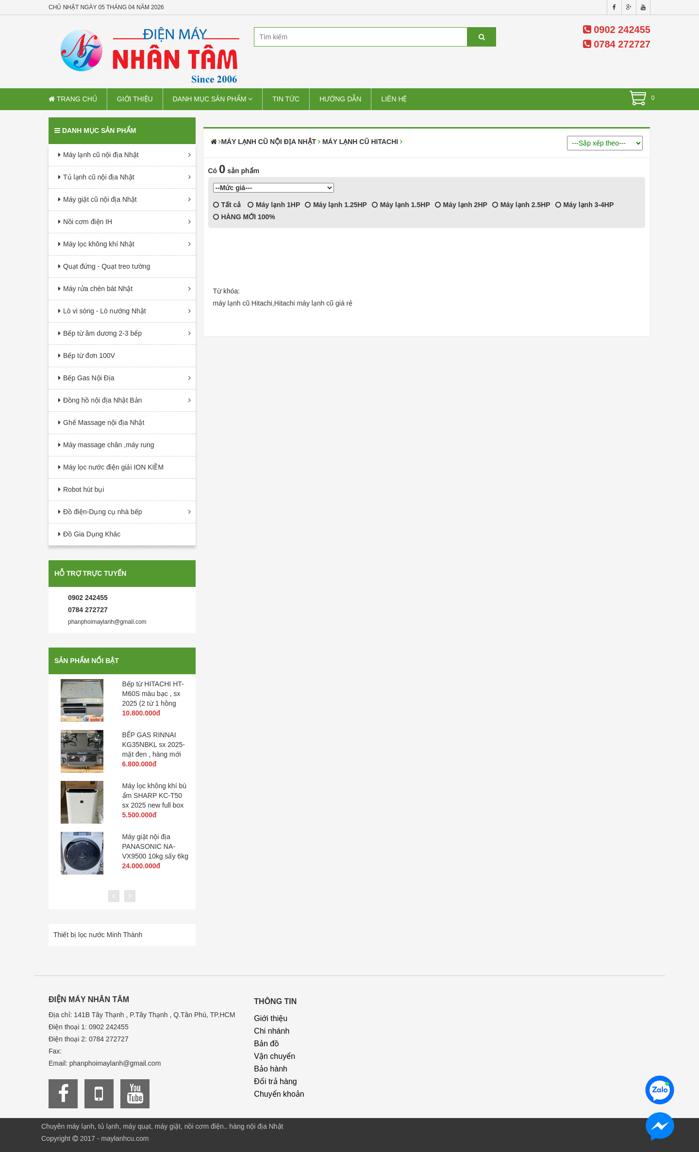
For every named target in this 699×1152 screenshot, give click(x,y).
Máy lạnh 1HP (274, 205)
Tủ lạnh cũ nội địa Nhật (98, 177)
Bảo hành (270, 1069)
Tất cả (227, 205)
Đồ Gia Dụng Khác (91, 534)
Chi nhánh (271, 1031)
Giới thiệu (135, 99)
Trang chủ (73, 99)
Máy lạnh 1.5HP (401, 205)
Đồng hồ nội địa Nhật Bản (102, 400)
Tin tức (286, 99)
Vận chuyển (274, 1056)
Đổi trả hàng (275, 1081)
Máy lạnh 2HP (461, 205)
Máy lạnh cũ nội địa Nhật (101, 155)
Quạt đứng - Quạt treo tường (106, 266)
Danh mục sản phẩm (213, 99)
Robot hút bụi (83, 489)
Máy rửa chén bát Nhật (98, 288)
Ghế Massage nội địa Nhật (103, 422)
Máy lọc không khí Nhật (98, 244)
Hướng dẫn (340, 99)
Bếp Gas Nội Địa (89, 378)
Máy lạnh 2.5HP (521, 205)
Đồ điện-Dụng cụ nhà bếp (102, 512)
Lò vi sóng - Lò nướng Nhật (104, 311)
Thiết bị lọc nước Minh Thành (97, 935)
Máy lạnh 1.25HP (336, 205)
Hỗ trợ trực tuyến (90, 573)
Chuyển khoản (279, 1094)
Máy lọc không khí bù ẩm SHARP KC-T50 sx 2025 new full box (154, 795)
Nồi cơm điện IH (87, 222)
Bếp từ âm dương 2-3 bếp (102, 333)
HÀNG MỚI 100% (244, 217)
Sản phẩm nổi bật (86, 661)
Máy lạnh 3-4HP (584, 205)
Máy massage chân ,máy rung (108, 445)
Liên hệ (394, 99)
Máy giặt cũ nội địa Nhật (100, 199)
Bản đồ (266, 1043)
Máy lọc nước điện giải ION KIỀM (113, 467)
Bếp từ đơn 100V (89, 355)
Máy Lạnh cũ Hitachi (360, 142)
